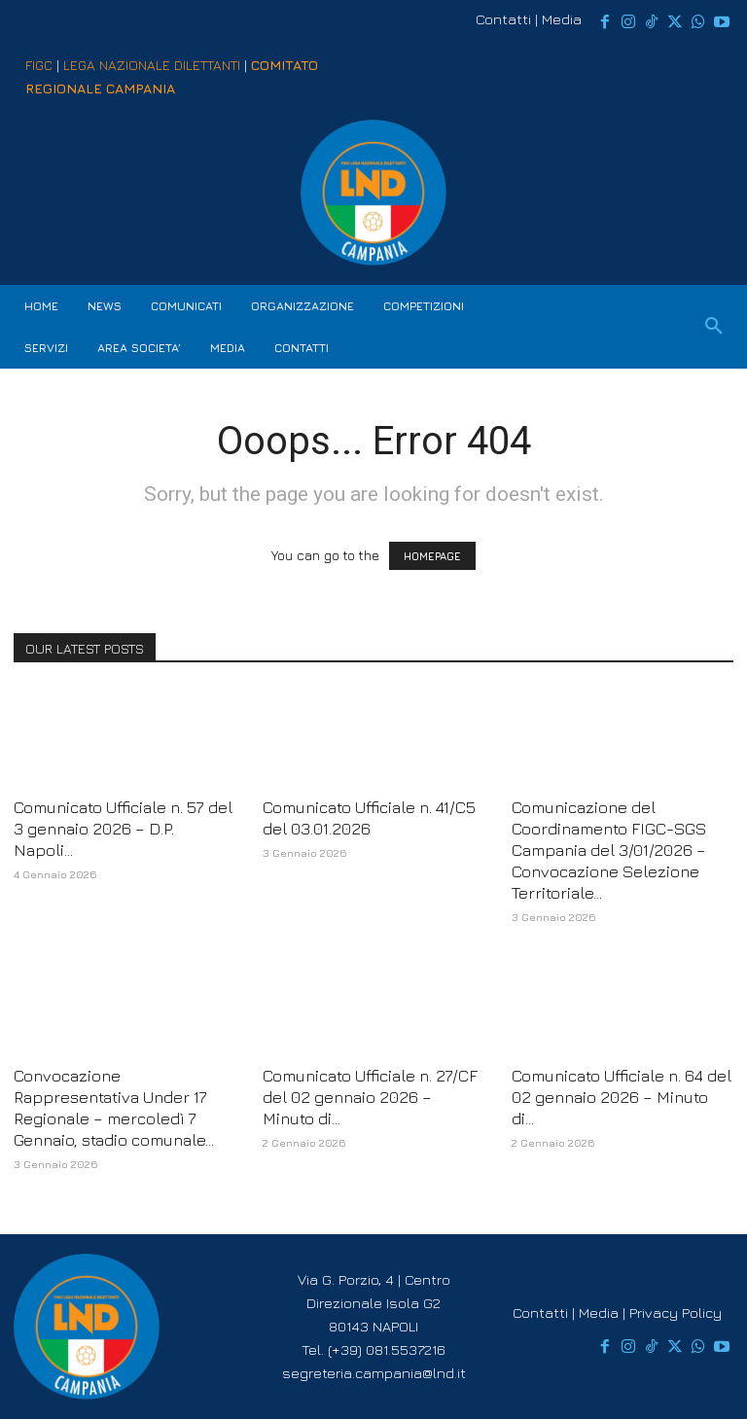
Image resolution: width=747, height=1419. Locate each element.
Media (562, 19)
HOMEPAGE (432, 556)
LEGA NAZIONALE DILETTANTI (151, 64)
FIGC (39, 64)
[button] (714, 326)
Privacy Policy (675, 1312)
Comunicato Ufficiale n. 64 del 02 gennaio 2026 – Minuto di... (621, 1097)
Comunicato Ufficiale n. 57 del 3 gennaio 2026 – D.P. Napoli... (123, 829)
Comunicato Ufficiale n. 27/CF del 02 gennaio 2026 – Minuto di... (370, 1097)
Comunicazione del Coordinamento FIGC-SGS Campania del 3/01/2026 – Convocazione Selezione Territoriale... (609, 850)
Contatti (503, 19)
